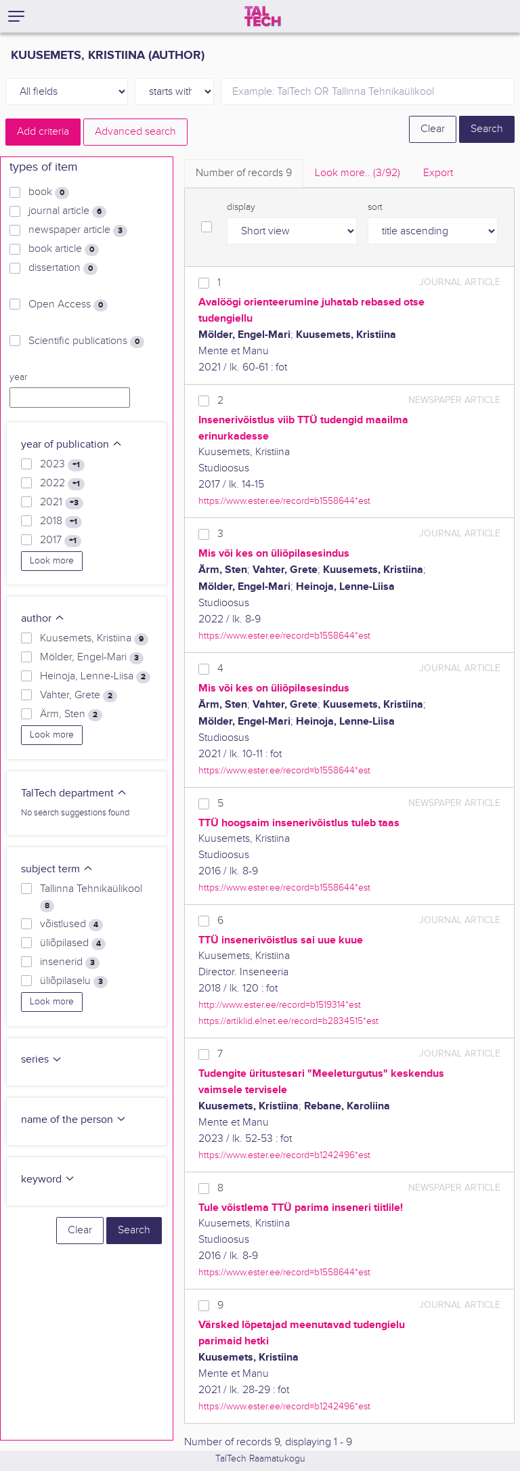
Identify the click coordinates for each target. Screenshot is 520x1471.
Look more (52, 560)
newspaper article (77, 230)
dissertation (63, 268)
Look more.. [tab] (357, 173)
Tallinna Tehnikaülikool (91, 897)
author (43, 618)
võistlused (71, 924)
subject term (57, 869)
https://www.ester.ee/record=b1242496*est (284, 1155)
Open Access (68, 305)
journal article (67, 211)
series (41, 1059)
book (48, 192)
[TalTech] (263, 16)
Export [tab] (438, 173)
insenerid (70, 962)
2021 (61, 502)
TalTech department (74, 793)
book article (63, 249)
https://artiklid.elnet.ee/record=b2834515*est (288, 1021)
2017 (60, 540)
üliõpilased (73, 943)
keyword (48, 1179)
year (18, 377)
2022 (62, 483)
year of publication (72, 444)
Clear (432, 129)
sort (375, 207)
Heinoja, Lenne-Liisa (95, 676)
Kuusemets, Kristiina (94, 638)
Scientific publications (86, 341)
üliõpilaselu (74, 981)
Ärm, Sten (71, 714)
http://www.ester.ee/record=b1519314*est (279, 1004)
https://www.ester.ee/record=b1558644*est (284, 501)
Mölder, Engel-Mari (92, 657)
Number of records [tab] (244, 173)
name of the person (74, 1119)
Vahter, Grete (78, 695)
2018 (61, 521)
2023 (62, 464)
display (241, 207)
